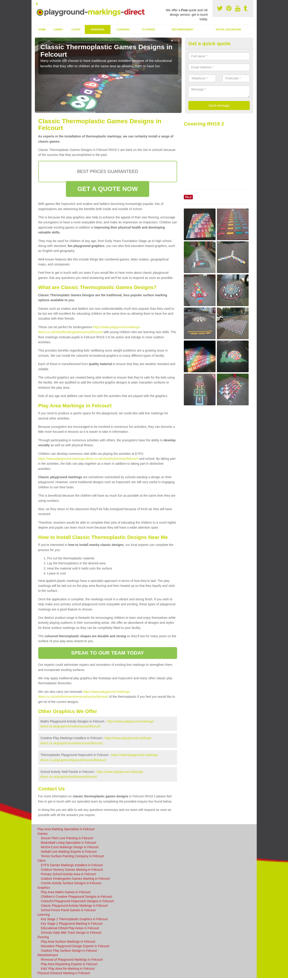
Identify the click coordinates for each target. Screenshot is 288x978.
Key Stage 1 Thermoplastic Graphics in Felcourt (74, 919)
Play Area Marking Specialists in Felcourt (66, 829)
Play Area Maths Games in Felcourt (65, 892)
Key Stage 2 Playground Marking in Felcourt (72, 923)
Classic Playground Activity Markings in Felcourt (74, 905)
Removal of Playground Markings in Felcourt (72, 959)
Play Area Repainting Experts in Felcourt (69, 964)
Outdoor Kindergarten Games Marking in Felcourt (75, 878)
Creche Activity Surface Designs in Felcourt (71, 883)
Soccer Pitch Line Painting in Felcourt (67, 838)
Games (58, 29)
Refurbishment (183, 29)
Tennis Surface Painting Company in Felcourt (72, 856)
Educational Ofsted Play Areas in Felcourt (70, 928)
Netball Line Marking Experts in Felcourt (69, 851)
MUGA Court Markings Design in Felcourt (70, 847)
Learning (123, 29)
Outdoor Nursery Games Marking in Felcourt (72, 869)
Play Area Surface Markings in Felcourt (68, 941)
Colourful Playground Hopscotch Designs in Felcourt (77, 901)
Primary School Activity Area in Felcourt (68, 874)
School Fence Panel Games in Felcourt (68, 910)
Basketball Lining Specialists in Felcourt (68, 842)
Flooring (148, 29)
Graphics (97, 29)
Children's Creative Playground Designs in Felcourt (76, 896)
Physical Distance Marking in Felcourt (64, 973)
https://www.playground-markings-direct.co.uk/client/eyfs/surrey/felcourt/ (88, 458)
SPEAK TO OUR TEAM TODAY (107, 653)
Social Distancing (228, 29)
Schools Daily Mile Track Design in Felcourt (71, 932)
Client (75, 29)
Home (42, 29)
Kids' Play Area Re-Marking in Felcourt (68, 968)
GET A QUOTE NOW (107, 188)
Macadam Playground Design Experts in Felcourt (75, 946)
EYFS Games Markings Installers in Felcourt (72, 865)
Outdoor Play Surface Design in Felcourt (69, 950)
